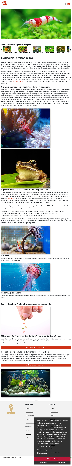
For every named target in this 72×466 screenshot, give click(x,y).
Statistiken (42, 453)
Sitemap (20, 457)
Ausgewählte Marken (31, 423)
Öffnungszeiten (54, 412)
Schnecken (11, 198)
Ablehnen (61, 463)
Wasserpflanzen (18, 81)
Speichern (43, 463)
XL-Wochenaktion (30, 415)
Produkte (28, 408)
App (27, 437)
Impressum (7, 457)
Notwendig (42, 450)
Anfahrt (52, 415)
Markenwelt (28, 419)
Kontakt (52, 408)
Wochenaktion (29, 412)
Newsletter (28, 434)
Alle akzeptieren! (52, 459)
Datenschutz (14, 457)
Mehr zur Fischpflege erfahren (36, 365)
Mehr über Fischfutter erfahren (36, 347)
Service (27, 430)
